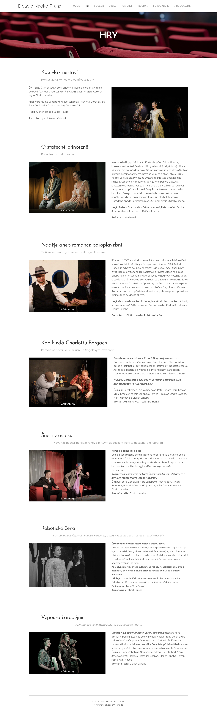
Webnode (118, 705)
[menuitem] (161, 6)
